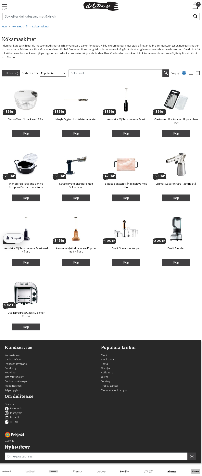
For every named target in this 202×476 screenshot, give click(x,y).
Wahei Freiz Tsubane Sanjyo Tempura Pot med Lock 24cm (26, 185)
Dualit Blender (176, 248)
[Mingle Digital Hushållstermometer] (76, 99)
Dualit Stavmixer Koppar (126, 248)
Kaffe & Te (107, 372)
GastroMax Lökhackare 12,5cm (26, 119)
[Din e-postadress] (96, 456)
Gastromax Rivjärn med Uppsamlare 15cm (176, 120)
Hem (4, 26)
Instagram (13, 413)
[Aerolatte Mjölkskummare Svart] (126, 99)
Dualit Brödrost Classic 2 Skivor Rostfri (26, 314)
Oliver (104, 377)
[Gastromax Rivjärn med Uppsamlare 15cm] (176, 99)
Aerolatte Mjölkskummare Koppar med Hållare (76, 249)
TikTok (11, 422)
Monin (104, 355)
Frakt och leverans (16, 364)
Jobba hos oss (13, 385)
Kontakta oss (12, 355)
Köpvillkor (11, 372)
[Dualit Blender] (176, 228)
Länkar (114, 385)
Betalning (10, 368)
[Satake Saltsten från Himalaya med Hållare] (126, 164)
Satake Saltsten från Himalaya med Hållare (126, 185)
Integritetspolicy (14, 377)
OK (192, 456)
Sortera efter (30, 73)
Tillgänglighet (12, 390)
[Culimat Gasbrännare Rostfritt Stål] (176, 164)
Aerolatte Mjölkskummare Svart (126, 119)
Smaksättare (108, 359)
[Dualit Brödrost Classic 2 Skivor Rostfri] (26, 293)
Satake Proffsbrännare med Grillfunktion (76, 185)
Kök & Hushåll (20, 26)
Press (104, 385)
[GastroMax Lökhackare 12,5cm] (26, 99)
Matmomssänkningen (114, 390)
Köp (26, 133)
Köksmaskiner (40, 26)
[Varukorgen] (196, 5)
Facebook (13, 408)
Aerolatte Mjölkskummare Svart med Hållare (26, 249)
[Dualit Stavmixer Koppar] (126, 228)
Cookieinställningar (16, 381)
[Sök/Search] (196, 16)
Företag (105, 381)
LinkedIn (12, 417)
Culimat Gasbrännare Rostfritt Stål (176, 183)
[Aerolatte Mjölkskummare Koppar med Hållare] (76, 228)
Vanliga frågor (13, 359)
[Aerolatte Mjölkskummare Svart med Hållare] (26, 228)
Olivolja (105, 368)
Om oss (9, 404)
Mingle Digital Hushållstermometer (76, 119)
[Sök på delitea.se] (97, 16)
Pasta (104, 364)
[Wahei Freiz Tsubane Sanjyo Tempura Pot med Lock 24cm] (26, 164)
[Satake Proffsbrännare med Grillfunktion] (76, 164)
